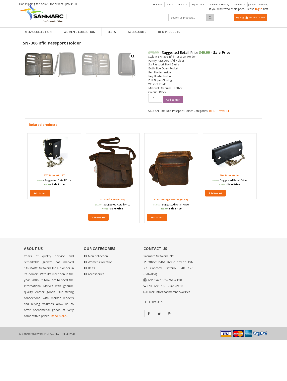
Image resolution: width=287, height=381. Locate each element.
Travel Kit (223, 111)
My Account (198, 4)
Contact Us (239, 4)
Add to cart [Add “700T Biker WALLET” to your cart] (40, 234)
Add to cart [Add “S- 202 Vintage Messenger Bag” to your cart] (157, 258)
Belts (111, 32)
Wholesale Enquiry (219, 4)
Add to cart (173, 99)
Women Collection (100, 303)
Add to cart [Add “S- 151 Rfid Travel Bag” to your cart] (98, 258)
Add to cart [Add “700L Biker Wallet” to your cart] (215, 234)
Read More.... (60, 357)
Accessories (137, 32)
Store (170, 4)
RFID (212, 111)
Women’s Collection (79, 32)
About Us (182, 4)
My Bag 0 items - (250, 17)
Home (157, 4)
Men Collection (98, 297)
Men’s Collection (38, 32)
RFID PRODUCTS (169, 32)
